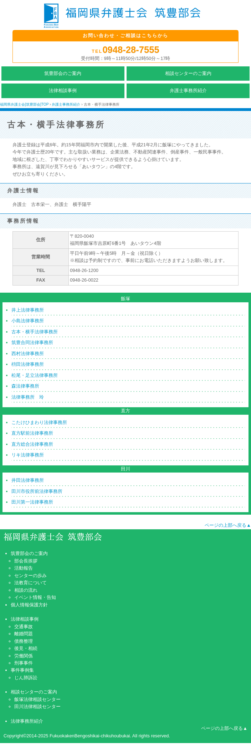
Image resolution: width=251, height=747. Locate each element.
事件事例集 (22, 670)
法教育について (30, 582)
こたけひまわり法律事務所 (39, 422)
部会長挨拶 (25, 561)
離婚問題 (23, 633)
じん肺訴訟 (25, 677)
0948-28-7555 (130, 50)
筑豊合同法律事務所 (32, 342)
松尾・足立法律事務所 (34, 375)
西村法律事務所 (27, 353)
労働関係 (23, 655)
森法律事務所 (25, 386)
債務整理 (23, 641)
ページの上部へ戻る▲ (228, 525)
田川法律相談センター (37, 706)
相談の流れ (25, 590)
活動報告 (23, 568)
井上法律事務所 (27, 310)
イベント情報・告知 (35, 597)
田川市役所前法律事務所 (36, 491)
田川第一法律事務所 (32, 502)
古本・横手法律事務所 (34, 331)
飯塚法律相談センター (37, 699)
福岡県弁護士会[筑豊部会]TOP (24, 104)
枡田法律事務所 (27, 364)
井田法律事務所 (27, 480)
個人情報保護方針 (29, 604)
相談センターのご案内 (188, 73)
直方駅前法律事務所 (32, 433)
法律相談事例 (63, 90)
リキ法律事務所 (27, 455)
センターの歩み (30, 575)
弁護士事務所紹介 (188, 90)
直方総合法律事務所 (32, 444)
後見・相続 (25, 648)
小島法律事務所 (27, 320)
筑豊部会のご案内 (62, 73)
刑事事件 (23, 663)
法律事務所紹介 (27, 721)
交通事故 (23, 626)
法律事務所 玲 (27, 397)
